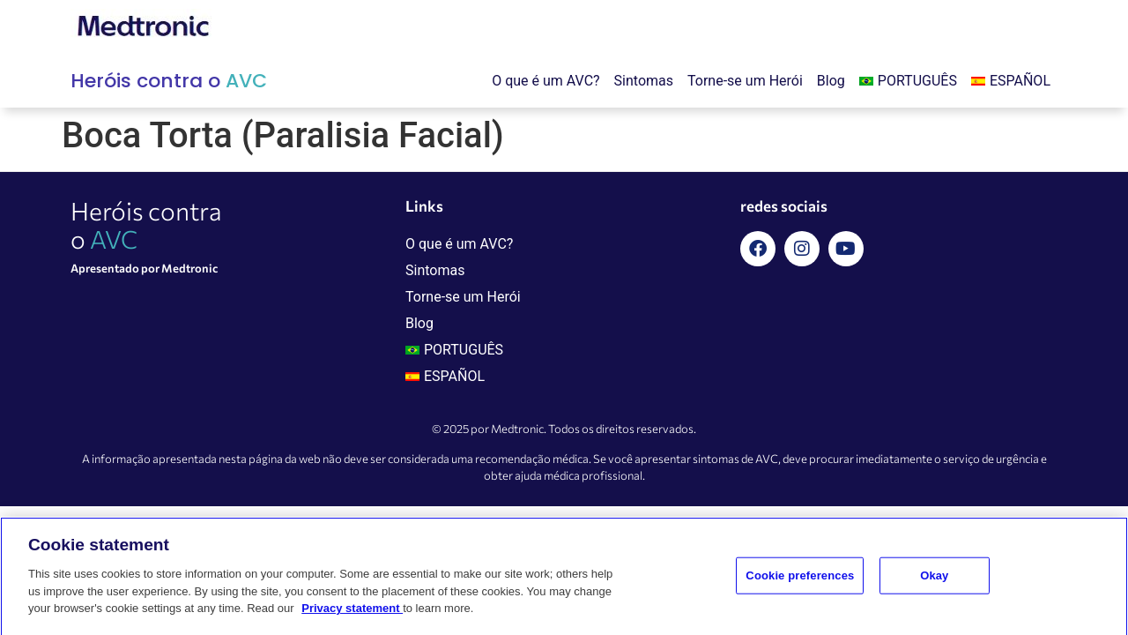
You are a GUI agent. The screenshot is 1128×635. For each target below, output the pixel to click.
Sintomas (643, 80)
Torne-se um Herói (745, 80)
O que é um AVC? (545, 80)
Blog (831, 80)
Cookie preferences (800, 583)
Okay (934, 583)
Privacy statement (352, 616)
